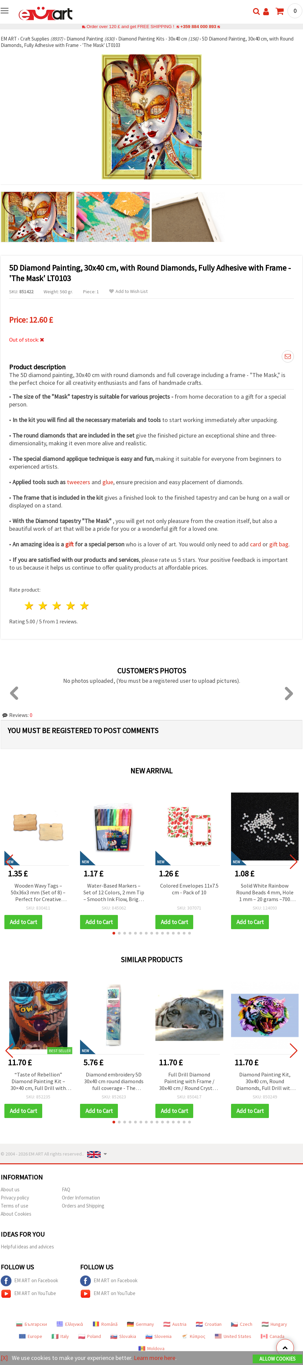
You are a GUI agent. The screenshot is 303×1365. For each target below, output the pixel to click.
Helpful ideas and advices (27, 1246)
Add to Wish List (128, 291)
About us (10, 1189)
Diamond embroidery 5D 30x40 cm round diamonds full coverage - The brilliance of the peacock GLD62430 (114, 1081)
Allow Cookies (277, 1359)
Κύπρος (193, 1336)
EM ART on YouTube (28, 1293)
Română (105, 1324)
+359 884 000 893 (198, 26)
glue (107, 482)
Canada (272, 1336)
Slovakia (123, 1336)
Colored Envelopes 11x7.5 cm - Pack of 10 (189, 889)
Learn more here (154, 1358)
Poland (89, 1336)
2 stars (43, 606)
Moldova (151, 1348)
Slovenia (159, 1336)
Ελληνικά (69, 1324)
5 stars (85, 606)
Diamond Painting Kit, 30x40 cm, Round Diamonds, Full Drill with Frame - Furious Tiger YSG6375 (264, 1081)
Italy (60, 1336)
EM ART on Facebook (29, 1280)
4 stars (71, 606)
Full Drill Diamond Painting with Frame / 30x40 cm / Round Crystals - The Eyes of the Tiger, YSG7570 (189, 1081)
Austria (174, 1324)
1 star (29, 606)
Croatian (209, 1324)
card (255, 544)
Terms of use (14, 1205)
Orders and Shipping (83, 1205)
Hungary (274, 1324)
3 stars (57, 606)
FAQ (66, 1189)
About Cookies (16, 1214)
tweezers (78, 482)
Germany (140, 1324)
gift (69, 544)
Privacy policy (15, 1197)
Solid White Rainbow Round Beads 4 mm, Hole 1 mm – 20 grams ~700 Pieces (265, 892)
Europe (30, 1336)
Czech (241, 1324)
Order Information (81, 1197)
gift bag (278, 544)
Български (31, 1324)
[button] (113, 933)
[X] (4, 1358)
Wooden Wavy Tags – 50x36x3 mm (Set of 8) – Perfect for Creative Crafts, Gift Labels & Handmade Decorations (38, 892)
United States (233, 1336)
